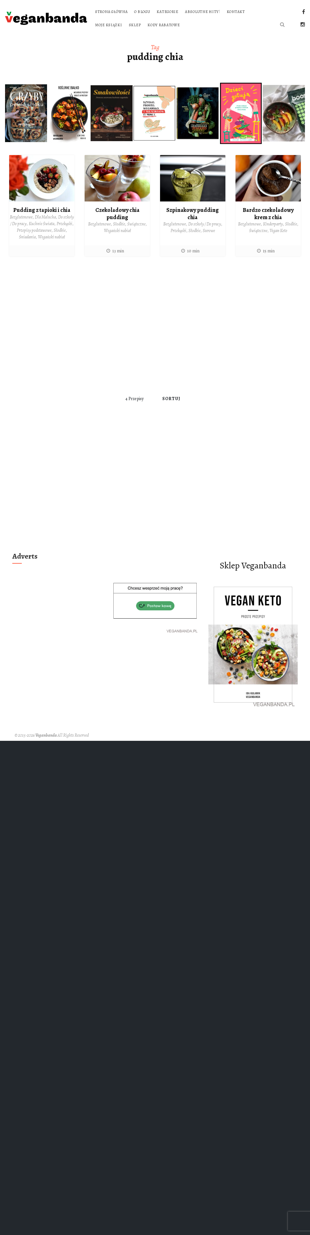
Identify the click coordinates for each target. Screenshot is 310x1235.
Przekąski (64, 224)
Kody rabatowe (163, 24)
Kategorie (167, 11)
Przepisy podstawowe (34, 230)
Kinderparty (273, 224)
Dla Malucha (45, 217)
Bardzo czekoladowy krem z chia (268, 213)
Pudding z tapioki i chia (41, 210)
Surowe (209, 231)
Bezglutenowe (21, 217)
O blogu (142, 11)
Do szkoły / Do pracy (204, 224)
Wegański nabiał (51, 237)
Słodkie (60, 230)
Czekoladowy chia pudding (117, 213)
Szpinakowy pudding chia (192, 213)
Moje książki (108, 24)
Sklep (135, 24)
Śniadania (27, 237)
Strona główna (111, 11)
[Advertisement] (63, 326)
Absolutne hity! (202, 11)
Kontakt (236, 11)
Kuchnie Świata (41, 224)
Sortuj (171, 399)
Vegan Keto (278, 231)
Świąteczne (136, 224)
